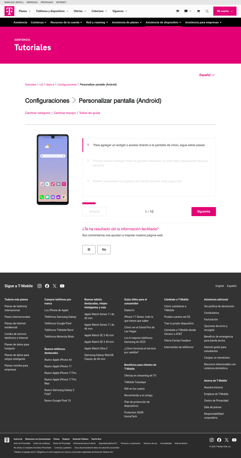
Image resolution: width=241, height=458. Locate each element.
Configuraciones (67, 84)
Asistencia (20, 22)
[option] (149, 145)
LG (41, 84)
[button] (39, 22)
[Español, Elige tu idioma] (207, 75)
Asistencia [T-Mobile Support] (22, 39)
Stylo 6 (50, 84)
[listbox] (149, 166)
